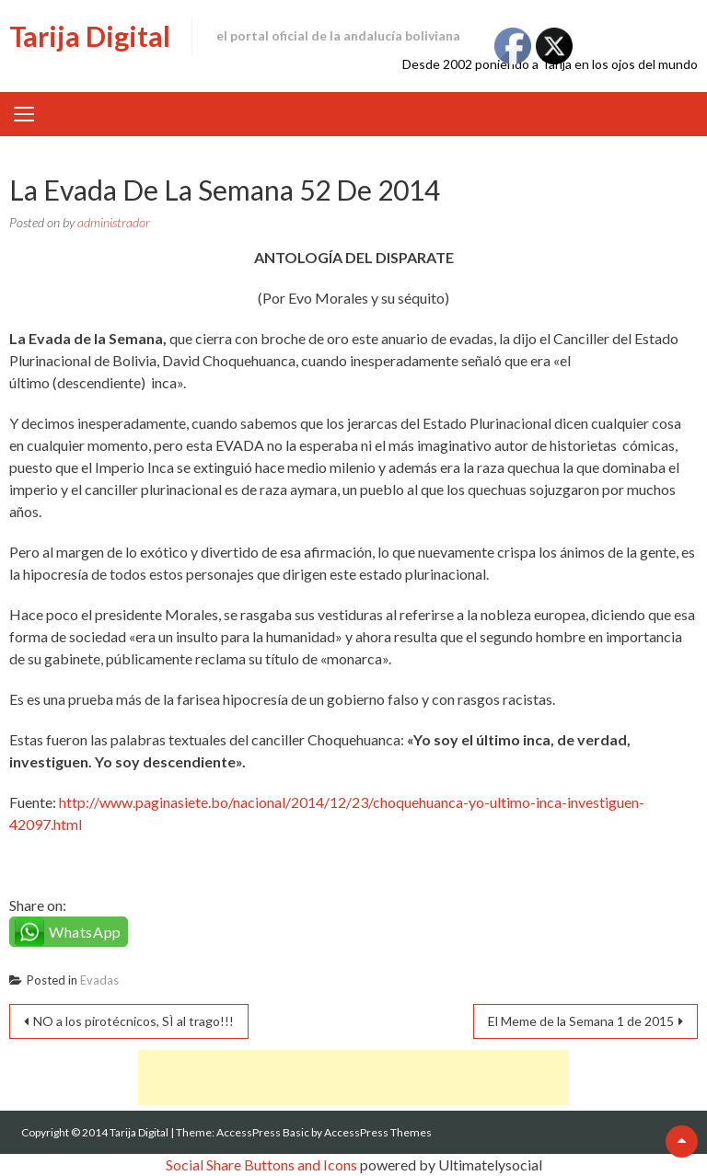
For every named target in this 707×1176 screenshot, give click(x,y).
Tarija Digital (89, 35)
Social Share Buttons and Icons (261, 1164)
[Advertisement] (353, 1077)
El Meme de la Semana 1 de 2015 (581, 1021)
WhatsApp (85, 931)
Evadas (99, 980)
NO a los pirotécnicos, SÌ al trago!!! (133, 1021)
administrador (113, 222)
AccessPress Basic (262, 1132)
